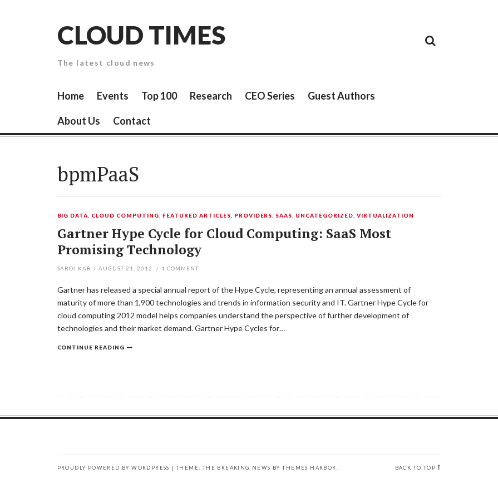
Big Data (72, 216)
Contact (132, 121)
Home (70, 96)
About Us (78, 121)
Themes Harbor (309, 468)
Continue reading (91, 347)
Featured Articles (196, 216)
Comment (180, 268)
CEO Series (270, 96)
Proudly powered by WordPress (113, 468)
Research (211, 96)
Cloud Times (141, 34)
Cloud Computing (125, 216)
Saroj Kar (74, 268)
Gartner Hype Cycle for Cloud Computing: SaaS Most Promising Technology (224, 242)
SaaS (283, 216)
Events (113, 96)
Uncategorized (324, 216)
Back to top (415, 468)
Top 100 (159, 96)
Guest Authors (341, 96)
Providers (253, 216)
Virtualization (385, 216)
